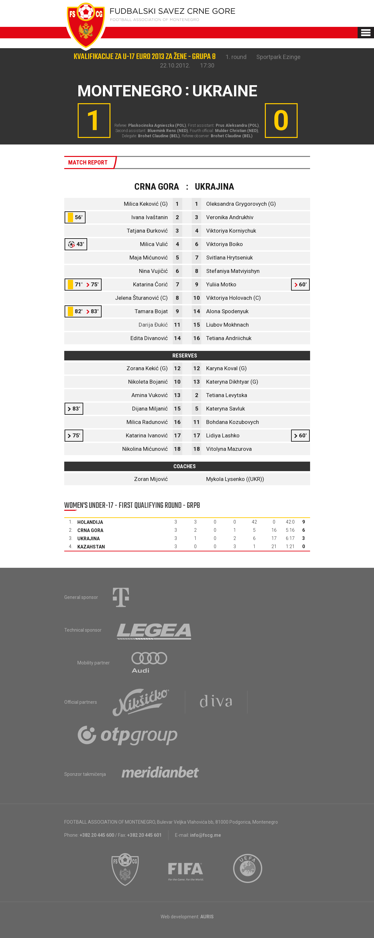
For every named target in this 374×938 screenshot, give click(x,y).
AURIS (207, 916)
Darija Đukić (153, 324)
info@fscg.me (205, 835)
